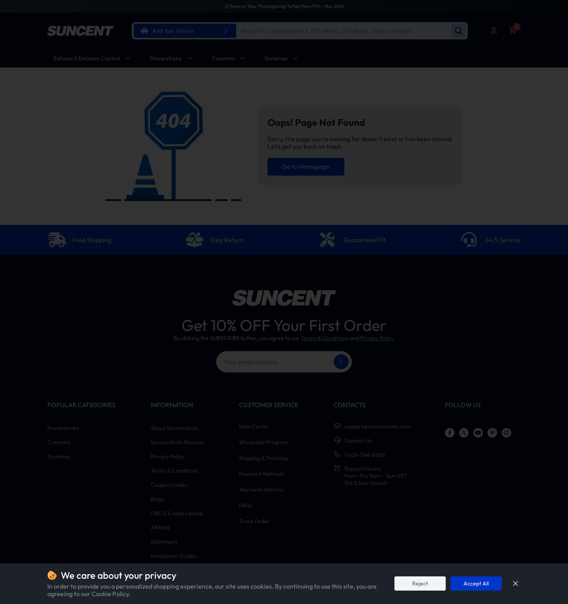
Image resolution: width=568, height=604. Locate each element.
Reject (420, 583)
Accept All (476, 583)
